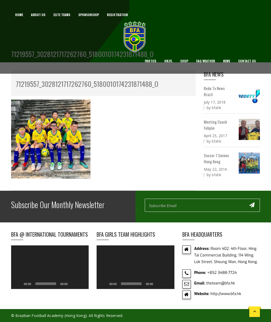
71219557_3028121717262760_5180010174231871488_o (87, 84)
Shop (184, 61)
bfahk (216, 107)
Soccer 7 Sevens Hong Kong (216, 158)
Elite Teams (61, 14)
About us (38, 14)
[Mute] (73, 283)
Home (19, 14)
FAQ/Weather (205, 61)
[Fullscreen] (81, 283)
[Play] (18, 283)
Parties (150, 61)
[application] (50, 267)
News (226, 61)
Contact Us (247, 61)
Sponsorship (88, 14)
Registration (117, 14)
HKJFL (168, 61)
